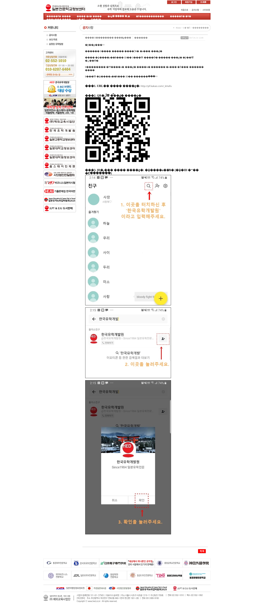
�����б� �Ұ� (180, 16)
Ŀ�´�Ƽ (81, 19)
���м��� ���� (58, 19)
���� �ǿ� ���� (89, 16)
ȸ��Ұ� (96, 19)
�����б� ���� (58, 16)
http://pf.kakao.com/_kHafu (156, 86)
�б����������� (150, 16)
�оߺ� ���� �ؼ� (119, 16)
